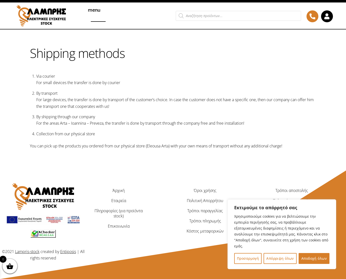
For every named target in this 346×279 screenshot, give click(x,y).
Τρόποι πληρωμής (205, 221)
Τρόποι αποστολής (291, 190)
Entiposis (68, 251)
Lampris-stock (27, 251)
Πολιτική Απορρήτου (205, 200)
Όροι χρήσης (205, 190)
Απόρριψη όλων (280, 258)
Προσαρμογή (248, 258)
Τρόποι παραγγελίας (205, 210)
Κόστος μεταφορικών (205, 230)
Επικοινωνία (119, 226)
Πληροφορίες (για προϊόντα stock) (119, 213)
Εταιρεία (118, 200)
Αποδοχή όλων (314, 258)
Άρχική (119, 190)
